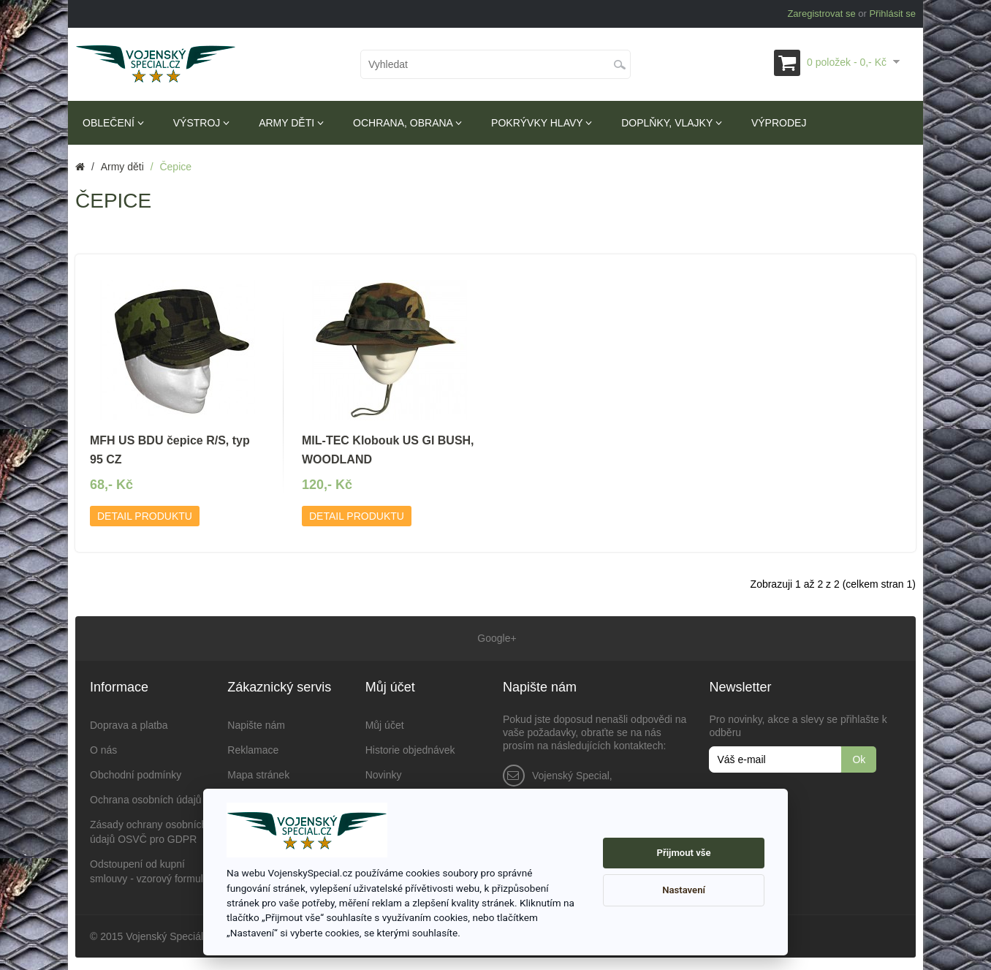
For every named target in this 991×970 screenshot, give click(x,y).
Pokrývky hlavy (541, 123)
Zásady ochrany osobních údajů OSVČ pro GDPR (148, 829)
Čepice (175, 167)
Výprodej (778, 123)
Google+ (495, 637)
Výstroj (201, 123)
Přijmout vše (684, 852)
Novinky (383, 772)
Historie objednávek (410, 748)
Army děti (291, 123)
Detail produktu (144, 516)
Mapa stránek (258, 772)
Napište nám (256, 723)
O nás (103, 748)
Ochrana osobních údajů (146, 797)
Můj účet (384, 723)
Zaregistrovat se (821, 13)
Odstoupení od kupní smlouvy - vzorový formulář (151, 869)
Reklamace (252, 748)
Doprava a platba (129, 723)
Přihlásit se (892, 13)
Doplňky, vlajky (671, 123)
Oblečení (113, 123)
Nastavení (683, 889)
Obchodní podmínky (135, 772)
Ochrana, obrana (407, 123)
